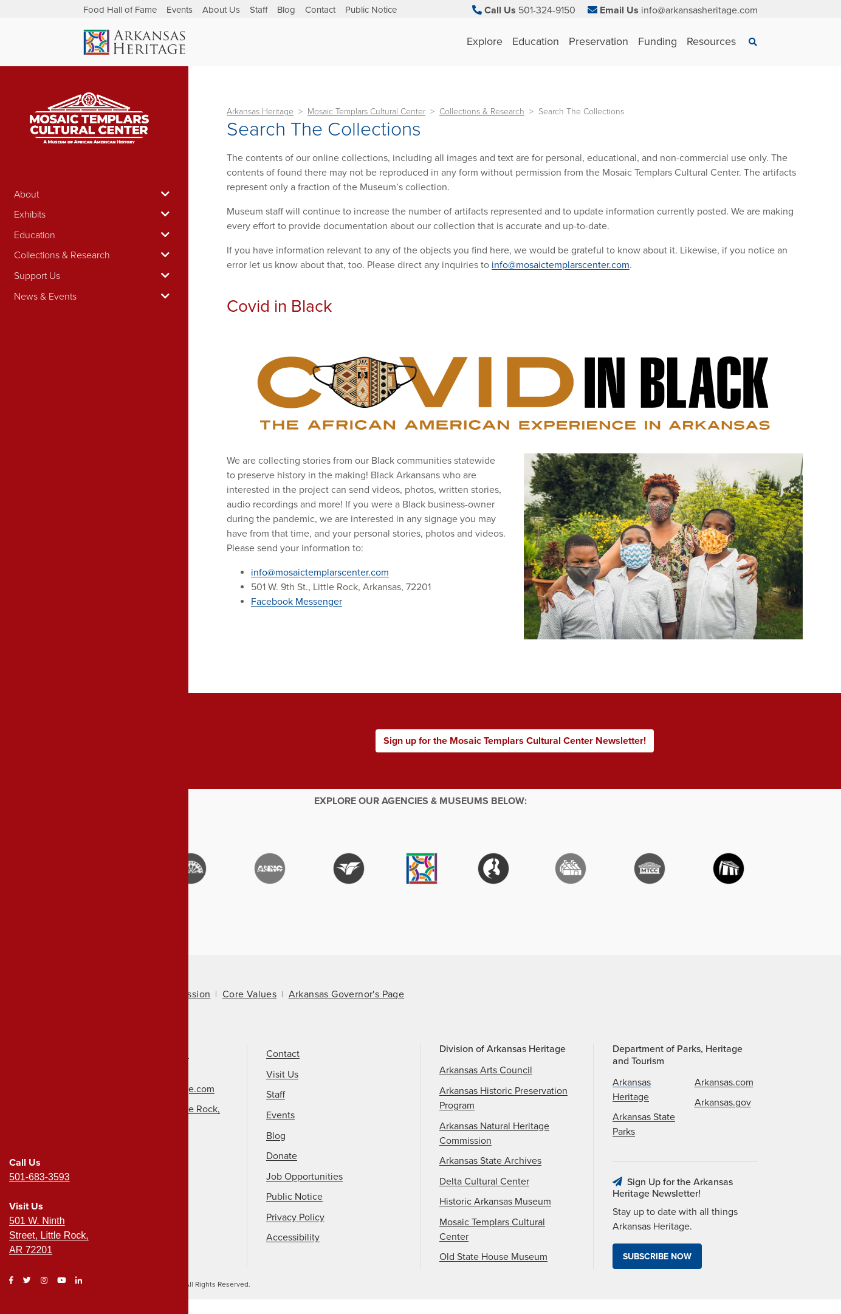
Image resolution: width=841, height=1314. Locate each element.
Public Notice (371, 9)
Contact (320, 9)
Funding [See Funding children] (657, 41)
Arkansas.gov (723, 1102)
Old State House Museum (493, 1257)
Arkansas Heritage (260, 111)
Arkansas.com (724, 1082)
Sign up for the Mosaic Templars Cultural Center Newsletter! (514, 741)
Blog (286, 9)
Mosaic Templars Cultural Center (366, 111)
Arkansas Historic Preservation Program (503, 1098)
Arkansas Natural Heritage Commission (494, 1133)
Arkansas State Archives (490, 1161)
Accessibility (293, 1237)
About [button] (94, 194)
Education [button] (94, 235)
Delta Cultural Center (484, 1181)
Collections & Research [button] (94, 255)
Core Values (249, 994)
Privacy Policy (295, 1217)
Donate (281, 1156)
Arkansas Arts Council (485, 1070)
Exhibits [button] (94, 214)
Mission (194, 994)
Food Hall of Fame (120, 9)
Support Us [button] (94, 276)
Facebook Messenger (296, 602)
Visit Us (282, 1074)
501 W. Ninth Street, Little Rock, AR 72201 (49, 1235)
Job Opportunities (304, 1177)
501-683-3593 (39, 1177)
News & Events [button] (94, 296)
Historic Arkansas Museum (495, 1201)
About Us (221, 9)
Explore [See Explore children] (485, 41)
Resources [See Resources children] (711, 41)
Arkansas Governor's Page (347, 994)
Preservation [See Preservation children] (598, 41)
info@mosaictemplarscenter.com (561, 265)
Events (179, 9)
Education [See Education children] (535, 41)
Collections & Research (481, 111)
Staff (258, 9)
